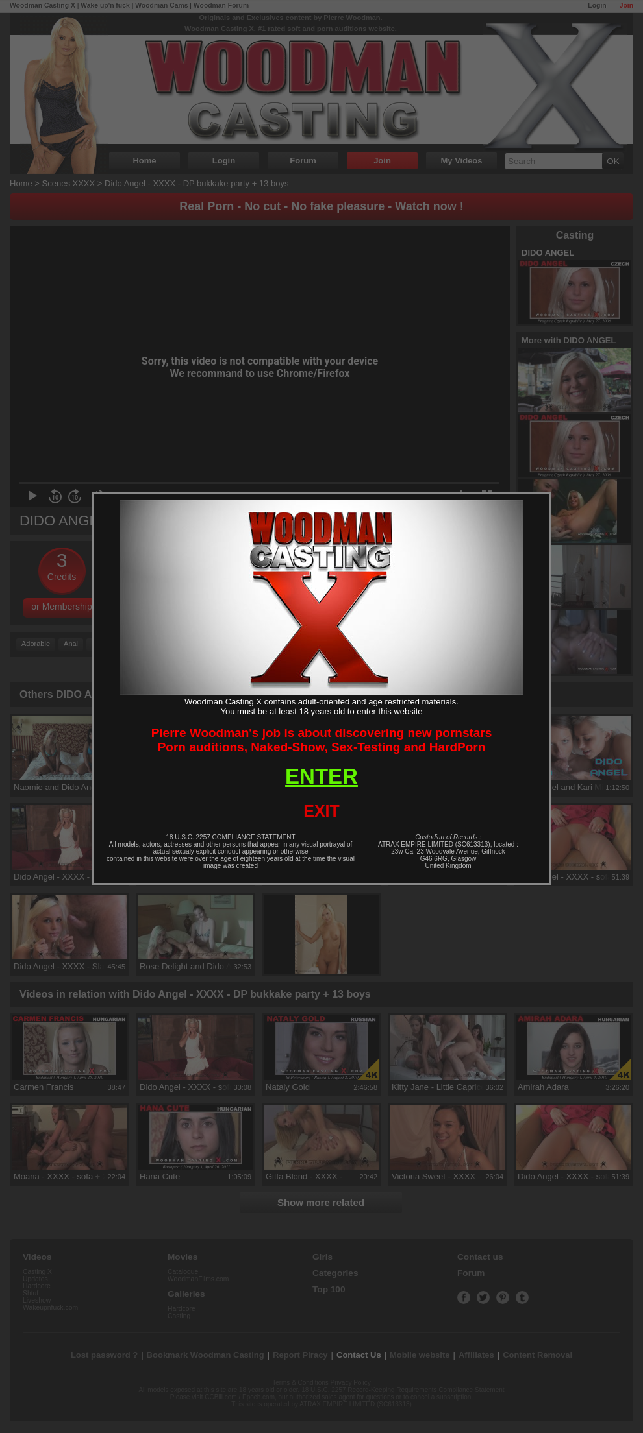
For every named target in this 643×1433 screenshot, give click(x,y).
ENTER (321, 776)
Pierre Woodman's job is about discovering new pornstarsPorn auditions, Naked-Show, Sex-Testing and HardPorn (321, 740)
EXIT (321, 811)
